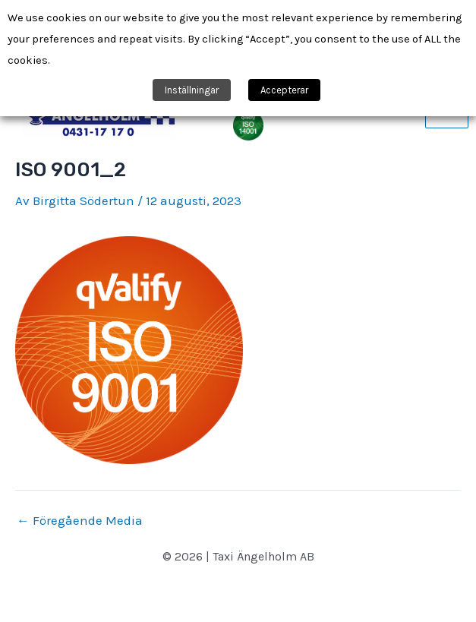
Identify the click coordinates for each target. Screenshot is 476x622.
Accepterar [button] (284, 90)
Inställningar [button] (192, 90)
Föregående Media (80, 520)
